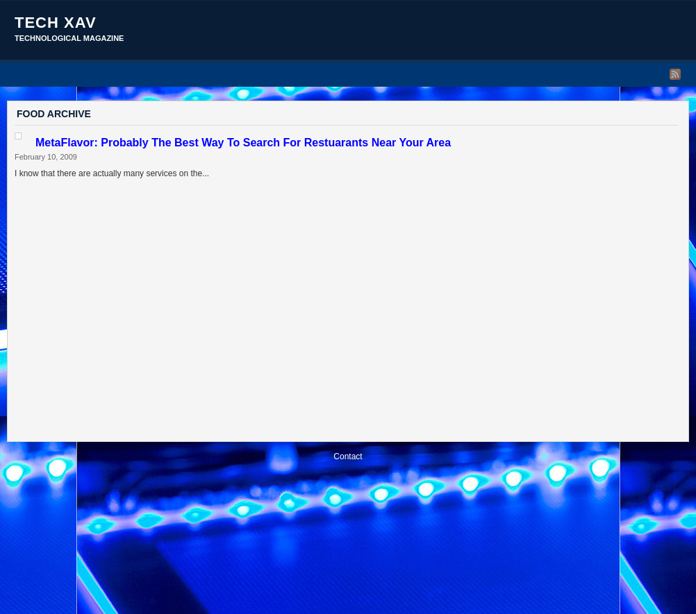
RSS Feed (675, 74)
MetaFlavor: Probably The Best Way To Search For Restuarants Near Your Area (243, 142)
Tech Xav (56, 22)
